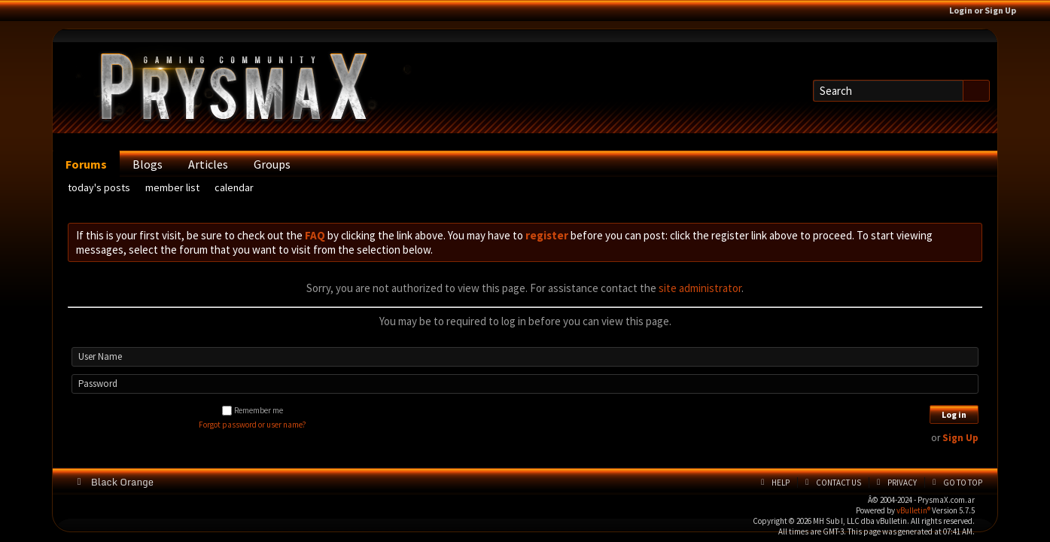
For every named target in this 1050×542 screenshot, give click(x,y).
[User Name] (525, 357)
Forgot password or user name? (252, 424)
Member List (172, 187)
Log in (954, 414)
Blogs (147, 164)
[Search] (888, 91)
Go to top (962, 482)
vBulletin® (913, 510)
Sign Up (960, 437)
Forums (86, 164)
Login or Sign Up (987, 10)
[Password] (525, 384)
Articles (208, 164)
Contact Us (838, 482)
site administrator (700, 288)
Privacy (902, 482)
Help (781, 482)
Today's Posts (99, 187)
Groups (272, 164)
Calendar (234, 187)
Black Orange (126, 481)
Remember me (252, 410)
